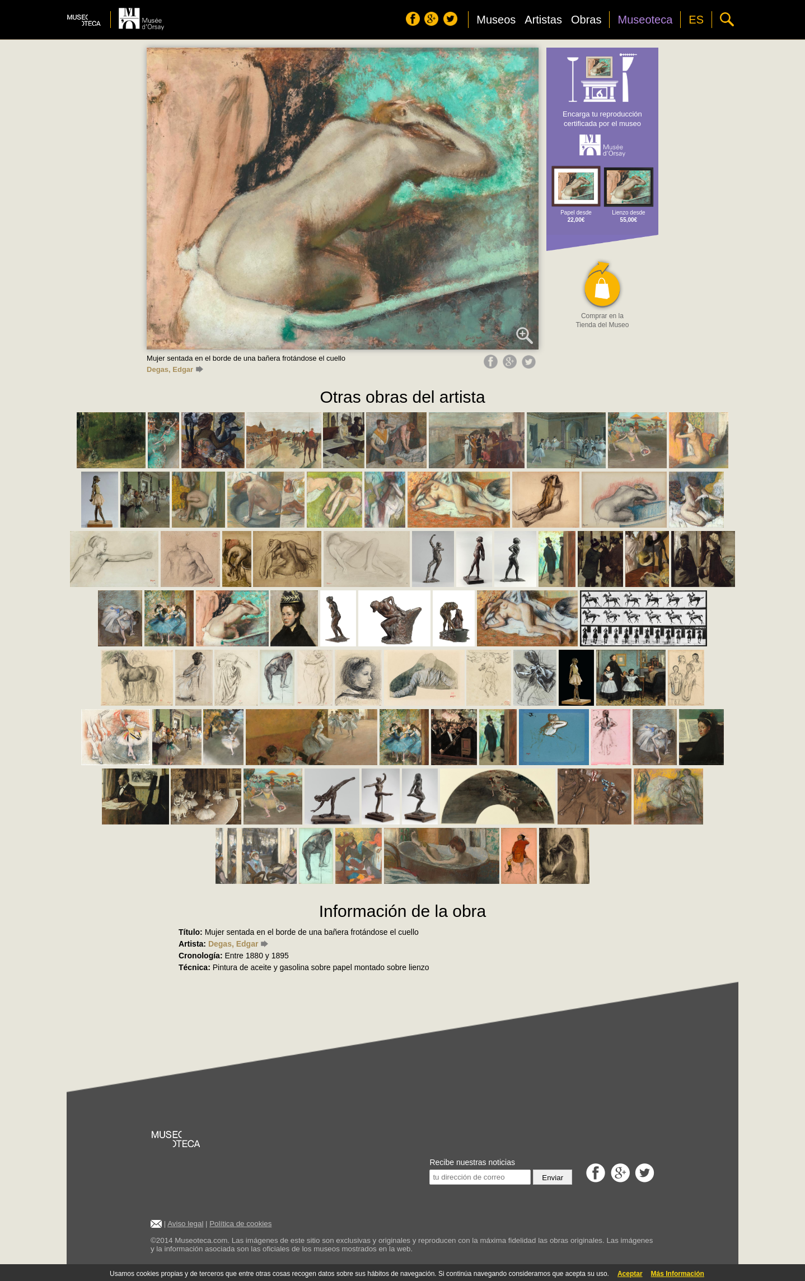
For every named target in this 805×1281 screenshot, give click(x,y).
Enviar (552, 1177)
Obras (586, 19)
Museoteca (644, 19)
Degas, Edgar (175, 369)
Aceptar (630, 1274)
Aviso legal (185, 1223)
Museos (496, 19)
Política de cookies (240, 1223)
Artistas (543, 19)
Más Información (677, 1274)
